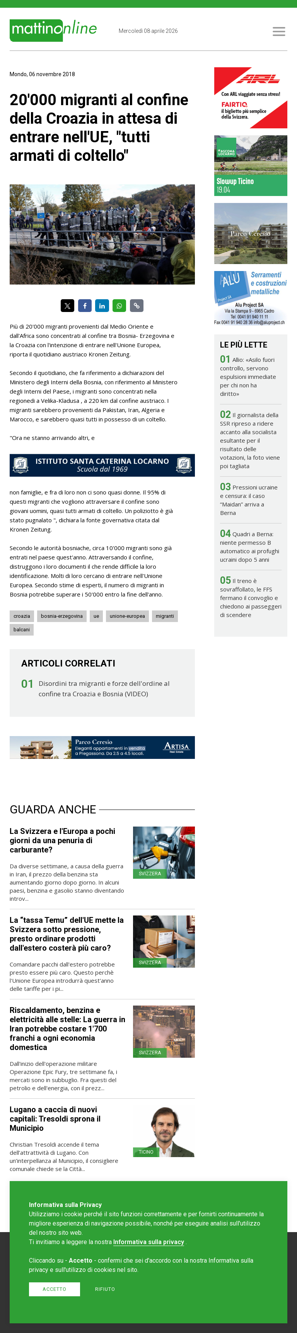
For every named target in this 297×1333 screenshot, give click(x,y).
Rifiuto (105, 1289)
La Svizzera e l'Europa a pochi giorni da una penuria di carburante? (62, 840)
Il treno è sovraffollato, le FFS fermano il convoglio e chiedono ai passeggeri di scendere (251, 598)
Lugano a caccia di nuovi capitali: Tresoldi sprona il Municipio (55, 1119)
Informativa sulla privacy (148, 1242)
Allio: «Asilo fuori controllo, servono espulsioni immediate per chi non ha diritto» (248, 376)
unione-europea (127, 616)
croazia (22, 616)
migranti (165, 616)
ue (96, 616)
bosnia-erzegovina (62, 616)
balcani (22, 629)
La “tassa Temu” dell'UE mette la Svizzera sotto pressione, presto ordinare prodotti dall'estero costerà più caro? (67, 934)
